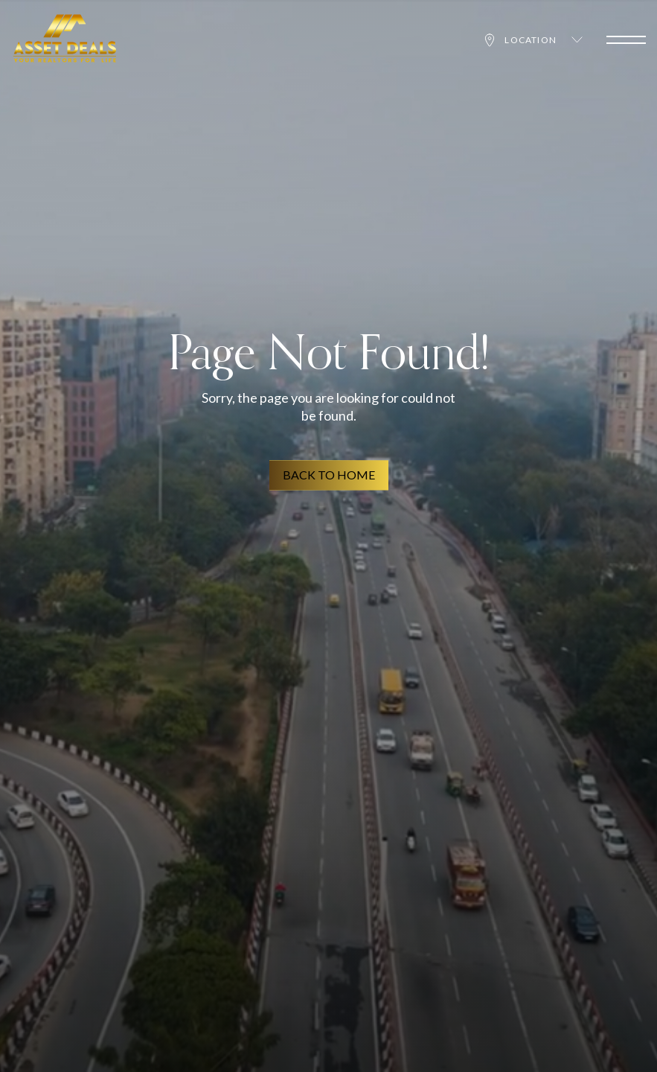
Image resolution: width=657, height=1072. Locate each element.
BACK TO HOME (329, 475)
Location (532, 40)
